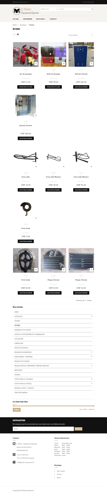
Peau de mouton (21, 348)
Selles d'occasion (22, 361)
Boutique (40, 19)
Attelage (18, 316)
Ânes (16, 312)
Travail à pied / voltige (24, 388)
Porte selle (26, 177)
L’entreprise (27, 19)
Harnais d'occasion (23, 330)
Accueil (16, 19)
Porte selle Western (53, 177)
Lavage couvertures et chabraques (29, 334)
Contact (53, 19)
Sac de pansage (26, 74)
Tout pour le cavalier (24, 379)
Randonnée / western (24, 357)
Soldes (17, 375)
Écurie (26, 69)
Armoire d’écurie (81, 74)
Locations (19, 339)
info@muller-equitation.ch (25, 462)
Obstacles (19, 343)
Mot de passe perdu (88, 2)
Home (15, 25)
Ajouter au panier (81, 87)
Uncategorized (21, 393)
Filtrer (17, 410)
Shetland (18, 370)
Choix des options (25, 87)
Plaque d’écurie (53, 280)
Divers (17, 321)
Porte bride (25, 228)
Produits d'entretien (23, 352)
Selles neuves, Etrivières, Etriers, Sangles (32, 366)
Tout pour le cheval (23, 384)
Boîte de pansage (53, 74)
